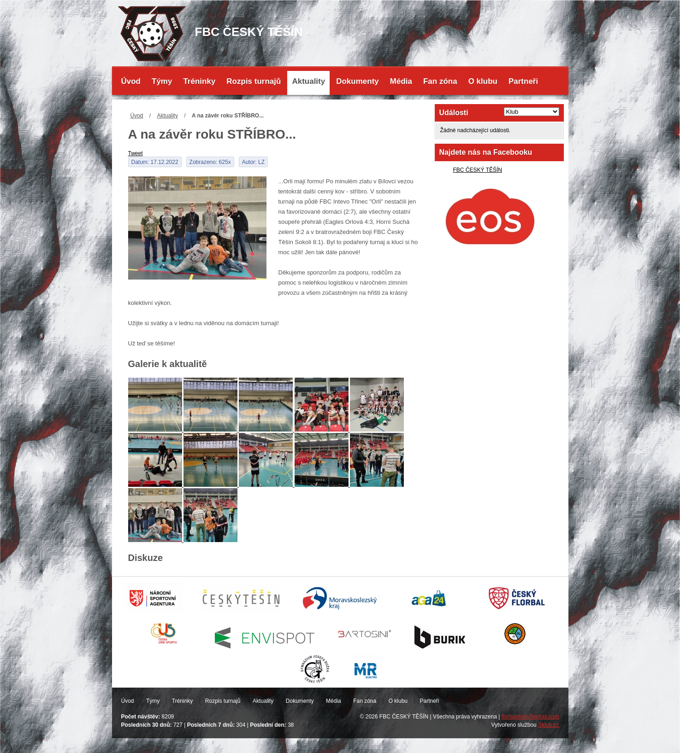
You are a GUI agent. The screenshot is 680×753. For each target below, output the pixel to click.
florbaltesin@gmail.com (530, 716)
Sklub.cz (548, 725)
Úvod (131, 81)
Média (401, 81)
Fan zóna (440, 81)
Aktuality (308, 81)
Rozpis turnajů (253, 81)
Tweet (135, 153)
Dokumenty (357, 81)
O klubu (482, 81)
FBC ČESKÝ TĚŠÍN (477, 170)
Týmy (162, 81)
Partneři (523, 81)
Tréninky (199, 81)
